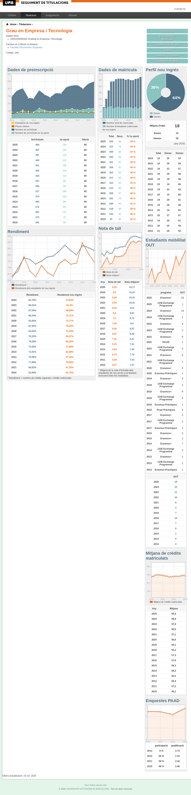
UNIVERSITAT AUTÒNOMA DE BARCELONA (87, 789)
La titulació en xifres (167, 61)
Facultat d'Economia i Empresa (26, 47)
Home (13, 24)
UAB (9, 3)
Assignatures (52, 15)
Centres (12, 15)
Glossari (73, 15)
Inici (86, 785)
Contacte (180, 9)
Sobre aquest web (98, 785)
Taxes (167, 50)
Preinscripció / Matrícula (167, 38)
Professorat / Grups (167, 44)
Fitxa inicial (167, 31)
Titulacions (30, 15)
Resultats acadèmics (167, 55)
